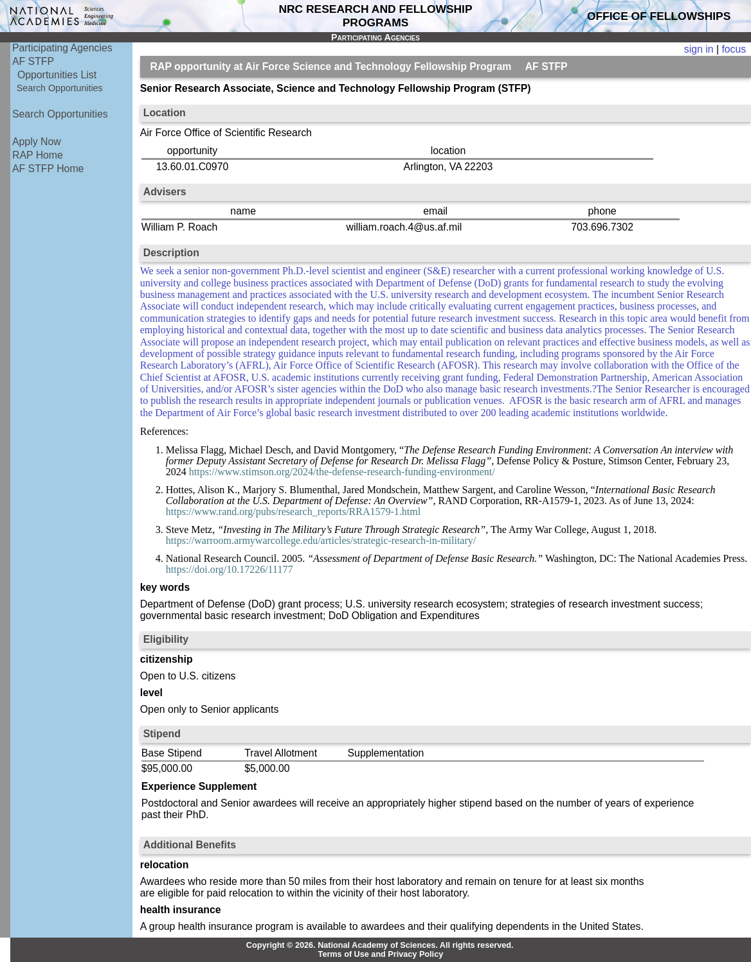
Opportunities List (56, 74)
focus (733, 49)
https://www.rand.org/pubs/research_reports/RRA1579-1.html (293, 511)
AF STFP (33, 61)
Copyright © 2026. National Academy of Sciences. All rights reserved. (380, 945)
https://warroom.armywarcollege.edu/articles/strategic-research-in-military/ (321, 540)
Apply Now (36, 141)
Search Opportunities (60, 88)
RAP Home (37, 155)
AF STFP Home (48, 168)
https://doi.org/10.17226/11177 (229, 569)
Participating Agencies (62, 47)
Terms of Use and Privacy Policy (381, 954)
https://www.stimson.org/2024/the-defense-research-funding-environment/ (342, 471)
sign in (699, 49)
